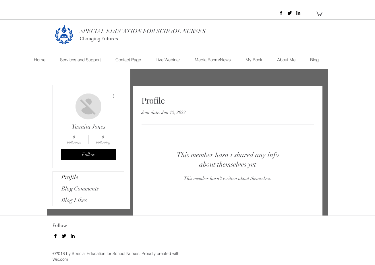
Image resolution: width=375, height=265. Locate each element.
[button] (319, 13)
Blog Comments (80, 188)
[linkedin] (298, 13)
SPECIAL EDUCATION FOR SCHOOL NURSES (143, 31)
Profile (69, 177)
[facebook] (281, 13)
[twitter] (290, 13)
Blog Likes (74, 200)
